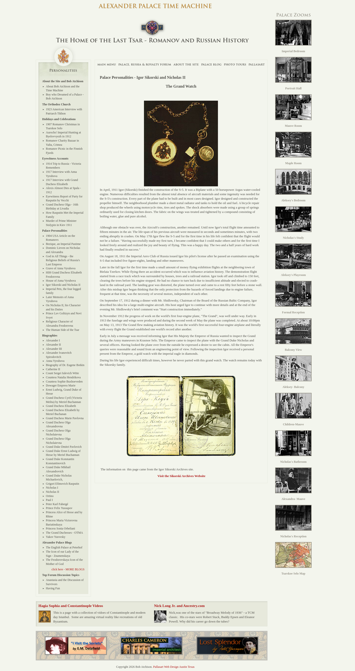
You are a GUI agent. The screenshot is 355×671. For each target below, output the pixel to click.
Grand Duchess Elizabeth (61, 406)
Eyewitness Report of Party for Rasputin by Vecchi (64, 198)
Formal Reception (293, 297)
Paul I (49, 500)
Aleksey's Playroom (293, 260)
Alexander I (53, 340)
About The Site (186, 64)
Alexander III (54, 349)
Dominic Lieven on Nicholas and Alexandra (63, 250)
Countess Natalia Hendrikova (63, 377)
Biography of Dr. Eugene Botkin (65, 365)
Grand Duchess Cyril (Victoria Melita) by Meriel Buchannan (64, 400)
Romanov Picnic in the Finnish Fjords (64, 151)
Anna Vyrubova (55, 361)
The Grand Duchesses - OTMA (64, 532)
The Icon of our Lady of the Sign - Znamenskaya (62, 554)
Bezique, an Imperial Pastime (63, 244)
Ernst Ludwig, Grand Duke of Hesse (63, 392)
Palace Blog (211, 64)
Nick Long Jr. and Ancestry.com (179, 606)
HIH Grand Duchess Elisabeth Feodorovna (64, 274)
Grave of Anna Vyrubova (60, 268)
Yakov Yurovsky (55, 537)
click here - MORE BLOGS (68, 569)
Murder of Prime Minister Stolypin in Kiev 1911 (61, 223)
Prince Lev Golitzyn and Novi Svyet (64, 315)
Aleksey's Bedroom (293, 185)
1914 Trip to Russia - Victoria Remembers (63, 166)
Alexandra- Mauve (293, 484)
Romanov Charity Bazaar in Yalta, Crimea (62, 142)
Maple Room (293, 148)
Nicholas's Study (293, 223)
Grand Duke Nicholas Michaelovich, (59, 477)
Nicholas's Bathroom (293, 446)
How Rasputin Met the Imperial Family (65, 215)
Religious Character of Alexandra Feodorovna (59, 323)
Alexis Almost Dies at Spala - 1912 (63, 190)
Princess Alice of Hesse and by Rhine (64, 514)
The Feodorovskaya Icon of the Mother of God (64, 562)
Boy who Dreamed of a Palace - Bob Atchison (65, 96)
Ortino (49, 496)
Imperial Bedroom (293, 36)
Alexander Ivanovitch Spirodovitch (58, 355)
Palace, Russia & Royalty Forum (144, 64)
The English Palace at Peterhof (64, 547)
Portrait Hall (293, 73)
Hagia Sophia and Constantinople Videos (70, 606)
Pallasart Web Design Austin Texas (174, 667)
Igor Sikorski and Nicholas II (63, 285)
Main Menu (106, 64)
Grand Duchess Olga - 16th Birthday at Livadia (62, 206)
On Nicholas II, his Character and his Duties (63, 307)
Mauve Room (293, 111)
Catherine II (53, 369)
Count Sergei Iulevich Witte (62, 373)
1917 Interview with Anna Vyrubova (61, 174)
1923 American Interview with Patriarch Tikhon (64, 111)
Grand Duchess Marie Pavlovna (65, 418)
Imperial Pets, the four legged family (63, 291)
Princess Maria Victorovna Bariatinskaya (61, 522)
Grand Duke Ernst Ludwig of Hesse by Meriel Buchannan (63, 453)
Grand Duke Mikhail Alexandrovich (58, 469)
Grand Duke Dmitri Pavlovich (64, 446)
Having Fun (53, 588)
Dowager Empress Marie (60, 385)
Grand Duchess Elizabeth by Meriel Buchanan (63, 412)
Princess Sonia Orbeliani (60, 528)
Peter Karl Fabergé (57, 504)
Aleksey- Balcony (293, 372)
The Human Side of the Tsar (62, 330)
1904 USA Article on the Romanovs (60, 238)
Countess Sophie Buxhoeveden (64, 381)
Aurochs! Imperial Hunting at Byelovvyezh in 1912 (63, 134)
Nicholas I (52, 487)
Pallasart (256, 64)
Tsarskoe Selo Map (293, 558)
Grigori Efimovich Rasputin (62, 483)
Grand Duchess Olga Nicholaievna (58, 432)
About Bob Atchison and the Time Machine (63, 88)
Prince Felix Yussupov (59, 508)
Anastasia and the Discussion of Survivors (65, 582)
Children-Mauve (293, 409)
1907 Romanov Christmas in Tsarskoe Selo (63, 126)
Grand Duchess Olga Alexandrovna (58, 424)
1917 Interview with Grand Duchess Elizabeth (62, 182)
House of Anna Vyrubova (61, 280)
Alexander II (53, 344)
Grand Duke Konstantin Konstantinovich (60, 461)
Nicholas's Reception (293, 521)
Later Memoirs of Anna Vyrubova (60, 299)
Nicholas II (52, 492)
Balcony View (293, 334)
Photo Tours (235, 64)
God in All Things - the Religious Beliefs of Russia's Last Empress (63, 260)
